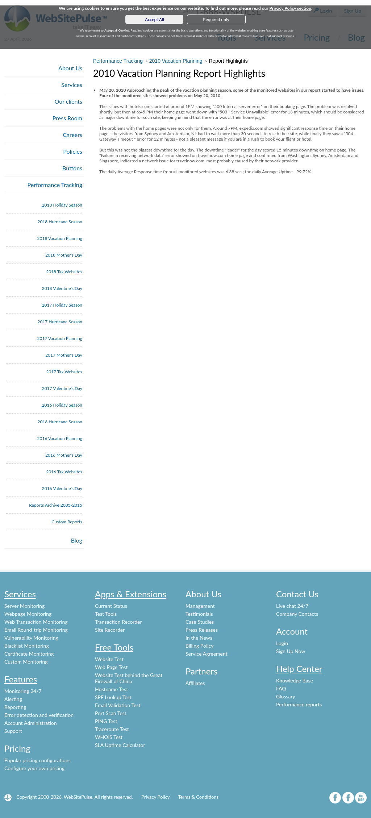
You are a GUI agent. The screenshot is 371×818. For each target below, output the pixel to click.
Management (200, 606)
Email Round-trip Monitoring (36, 630)
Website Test (109, 659)
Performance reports (299, 704)
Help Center (299, 668)
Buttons (72, 168)
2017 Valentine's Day (62, 388)
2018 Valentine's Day (62, 288)
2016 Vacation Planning (59, 438)
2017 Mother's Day (63, 355)
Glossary (285, 696)
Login (282, 643)
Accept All (154, 19)
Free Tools (114, 647)
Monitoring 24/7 (23, 691)
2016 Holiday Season (62, 405)
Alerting (13, 699)
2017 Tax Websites (64, 371)
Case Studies (200, 622)
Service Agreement (207, 654)
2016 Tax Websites (64, 471)
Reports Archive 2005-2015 (55, 505)
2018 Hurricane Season (59, 221)
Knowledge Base (294, 680)
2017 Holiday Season (62, 305)
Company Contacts (297, 614)
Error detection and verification (39, 715)
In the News (199, 638)
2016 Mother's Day (63, 455)
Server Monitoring (24, 606)
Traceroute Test (112, 729)
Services (71, 84)
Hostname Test (111, 689)
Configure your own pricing (34, 768)
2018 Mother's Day (63, 255)
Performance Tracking (55, 184)
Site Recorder (110, 630)
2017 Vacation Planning (59, 338)
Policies (72, 151)
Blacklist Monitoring (26, 646)
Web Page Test (111, 667)
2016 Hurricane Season (59, 421)
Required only (216, 19)
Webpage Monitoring (27, 614)
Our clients (68, 101)
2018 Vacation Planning (59, 238)
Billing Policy (199, 646)
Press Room (67, 118)
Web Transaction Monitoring (36, 622)
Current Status (111, 606)
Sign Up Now (290, 651)
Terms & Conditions (198, 797)
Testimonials (199, 614)
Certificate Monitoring (29, 654)
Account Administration (30, 723)
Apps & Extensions (130, 594)
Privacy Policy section (290, 8)
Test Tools (106, 614)
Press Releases (202, 630)
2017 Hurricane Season (59, 321)
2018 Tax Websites (64, 271)
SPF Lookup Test (113, 697)
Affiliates (195, 683)
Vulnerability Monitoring (31, 638)
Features (20, 679)
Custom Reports (66, 521)
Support (13, 731)
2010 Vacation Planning (176, 61)
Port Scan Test (110, 713)
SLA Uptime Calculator (120, 745)
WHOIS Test (108, 737)
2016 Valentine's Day (62, 488)
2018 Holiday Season (62, 205)
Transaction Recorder (118, 622)
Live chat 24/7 (292, 606)
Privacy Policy (155, 797)
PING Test (106, 721)
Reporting (15, 707)
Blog (76, 540)
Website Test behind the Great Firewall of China (128, 678)
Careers (72, 134)
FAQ (281, 688)
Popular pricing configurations (37, 760)
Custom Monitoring (26, 662)
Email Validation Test (117, 705)
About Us (70, 68)
